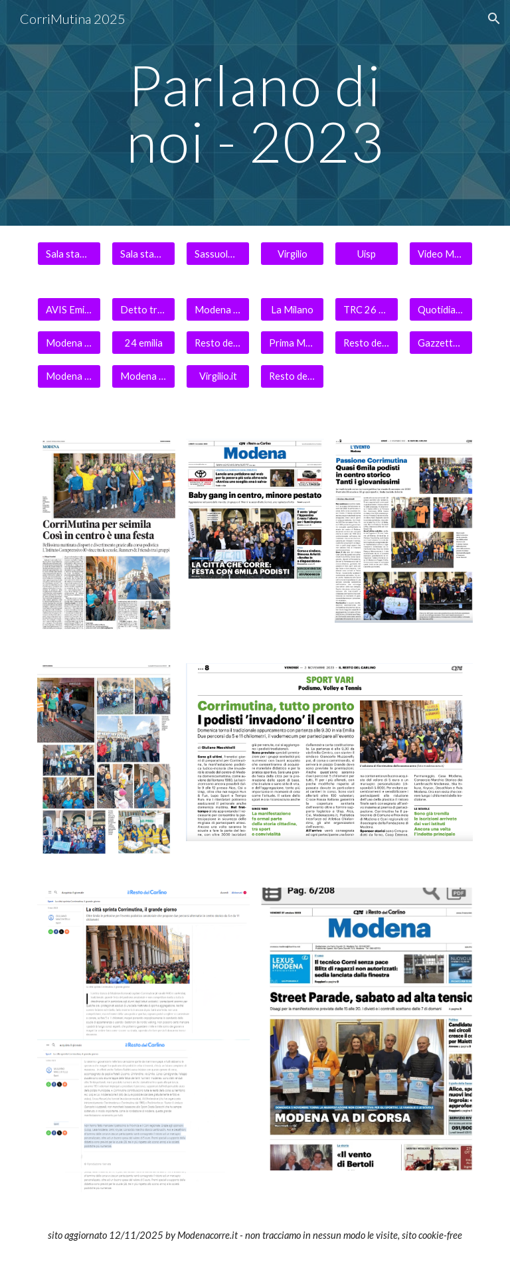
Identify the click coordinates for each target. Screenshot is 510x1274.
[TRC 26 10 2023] (366, 309)
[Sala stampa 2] (143, 253)
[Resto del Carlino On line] (366, 342)
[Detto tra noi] (143, 309)
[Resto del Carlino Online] (292, 375)
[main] (255, 113)
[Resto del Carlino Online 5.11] (217, 342)
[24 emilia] (143, 342)
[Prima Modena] (292, 342)
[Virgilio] (292, 253)
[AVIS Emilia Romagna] (69, 309)
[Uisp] (366, 253)
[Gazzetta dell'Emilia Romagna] (440, 342)
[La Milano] (292, 309)
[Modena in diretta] (69, 375)
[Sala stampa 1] (69, 253)
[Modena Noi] (143, 375)
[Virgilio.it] (217, 375)
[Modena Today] (217, 309)
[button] (494, 19)
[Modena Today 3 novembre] (69, 342)
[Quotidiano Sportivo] (440, 309)
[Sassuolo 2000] (217, 253)
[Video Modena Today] (440, 253)
